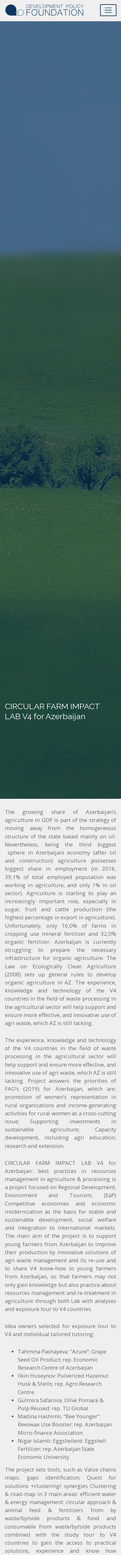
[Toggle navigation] (108, 10)
